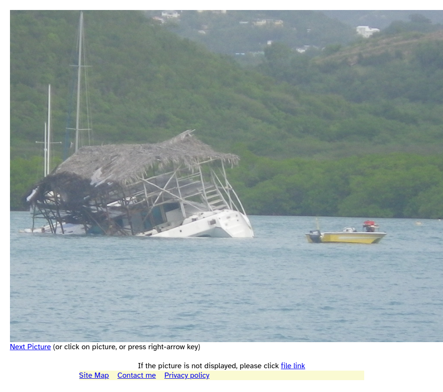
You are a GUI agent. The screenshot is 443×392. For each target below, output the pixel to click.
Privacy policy (186, 375)
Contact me (136, 375)
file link (293, 366)
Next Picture (30, 347)
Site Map (94, 375)
